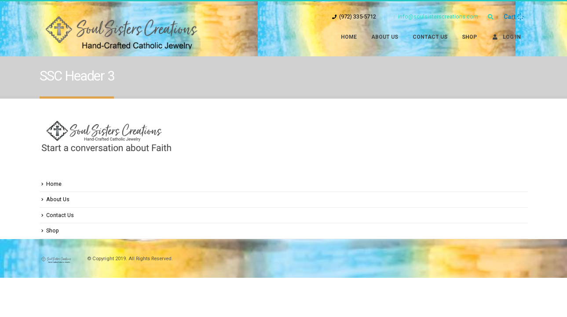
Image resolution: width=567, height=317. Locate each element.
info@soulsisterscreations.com (436, 16)
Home (349, 37)
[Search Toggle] (491, 17)
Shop (469, 37)
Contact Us (430, 37)
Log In (506, 37)
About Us (384, 37)
